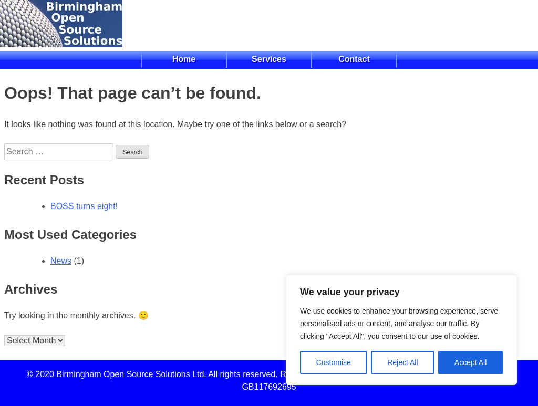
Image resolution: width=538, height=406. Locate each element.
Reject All (402, 362)
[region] (401, 330)
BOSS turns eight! (84, 206)
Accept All (470, 362)
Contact (354, 59)
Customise (333, 362)
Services (269, 59)
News (60, 260)
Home (183, 59)
